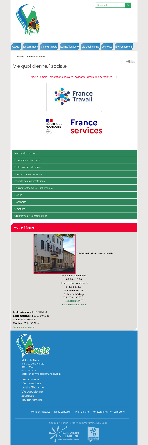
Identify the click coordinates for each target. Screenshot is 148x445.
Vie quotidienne (90, 46)
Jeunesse (107, 46)
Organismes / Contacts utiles (30, 216)
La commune (30, 46)
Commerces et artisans (27, 160)
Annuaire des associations (28, 174)
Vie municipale (49, 46)
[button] (133, 61)
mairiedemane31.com (74, 304)
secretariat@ (73, 300)
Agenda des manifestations (29, 181)
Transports (20, 202)
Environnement (123, 46)
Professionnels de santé (27, 167)
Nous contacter (62, 411)
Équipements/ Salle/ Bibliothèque (33, 188)
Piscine (18, 195)
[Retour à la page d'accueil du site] (23, 19)
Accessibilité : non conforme (109, 411)
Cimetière (19, 209)
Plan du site (82, 411)
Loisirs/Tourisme (69, 46)
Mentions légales (40, 411)
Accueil (16, 46)
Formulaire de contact (24, 326)
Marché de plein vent (26, 153)
